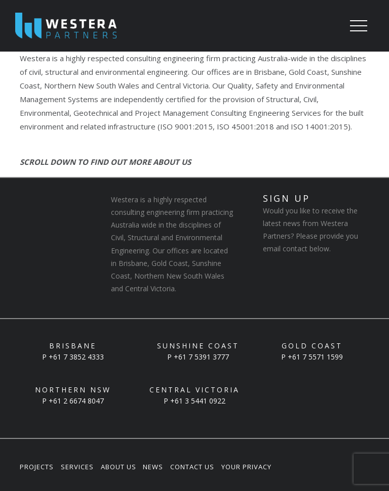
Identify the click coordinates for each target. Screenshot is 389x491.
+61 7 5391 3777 (201, 357)
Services (77, 466)
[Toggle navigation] (358, 26)
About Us (118, 466)
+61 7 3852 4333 (76, 357)
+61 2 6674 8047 (76, 401)
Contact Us (192, 466)
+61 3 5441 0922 (197, 401)
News (153, 466)
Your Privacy (246, 466)
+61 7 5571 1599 (315, 357)
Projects (37, 466)
